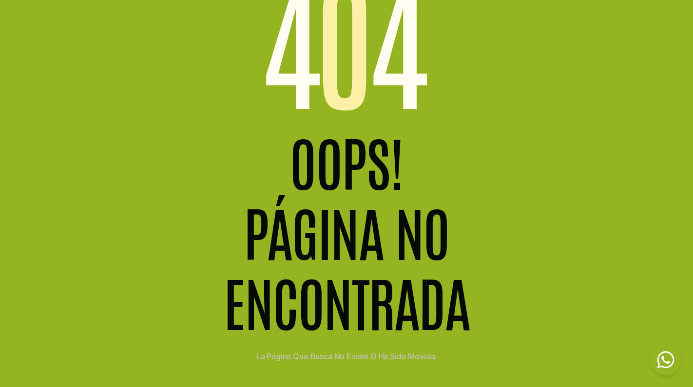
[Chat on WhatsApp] (665, 359)
